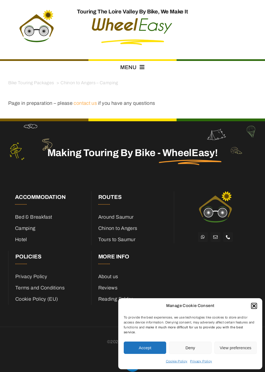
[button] (254, 306)
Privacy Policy (201, 361)
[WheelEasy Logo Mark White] (215, 193)
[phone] (228, 237)
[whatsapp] (203, 237)
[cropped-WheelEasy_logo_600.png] (36, 11)
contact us (85, 103)
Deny (190, 347)
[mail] (215, 237)
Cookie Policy (177, 361)
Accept (145, 347)
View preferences (236, 347)
